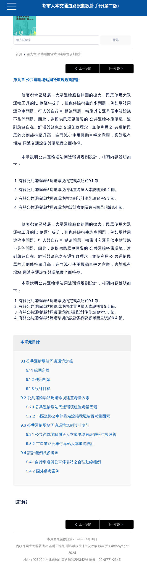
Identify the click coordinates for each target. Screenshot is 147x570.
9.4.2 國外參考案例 (42, 471)
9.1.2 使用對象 (38, 379)
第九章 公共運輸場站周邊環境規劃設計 (54, 54)
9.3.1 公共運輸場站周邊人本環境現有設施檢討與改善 (71, 434)
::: (12, 46)
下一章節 (116, 68)
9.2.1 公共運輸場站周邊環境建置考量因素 (61, 407)
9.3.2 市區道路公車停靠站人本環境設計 (60, 443)
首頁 (19, 54)
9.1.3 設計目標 (38, 388)
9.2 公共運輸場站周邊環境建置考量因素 (55, 397)
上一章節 (82, 68)
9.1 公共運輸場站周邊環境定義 (47, 361)
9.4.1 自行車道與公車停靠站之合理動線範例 (63, 462)
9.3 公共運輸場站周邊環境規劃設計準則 (55, 425)
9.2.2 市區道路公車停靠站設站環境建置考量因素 (68, 416)
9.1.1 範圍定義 (38, 370)
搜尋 (116, 40)
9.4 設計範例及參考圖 (39, 452)
